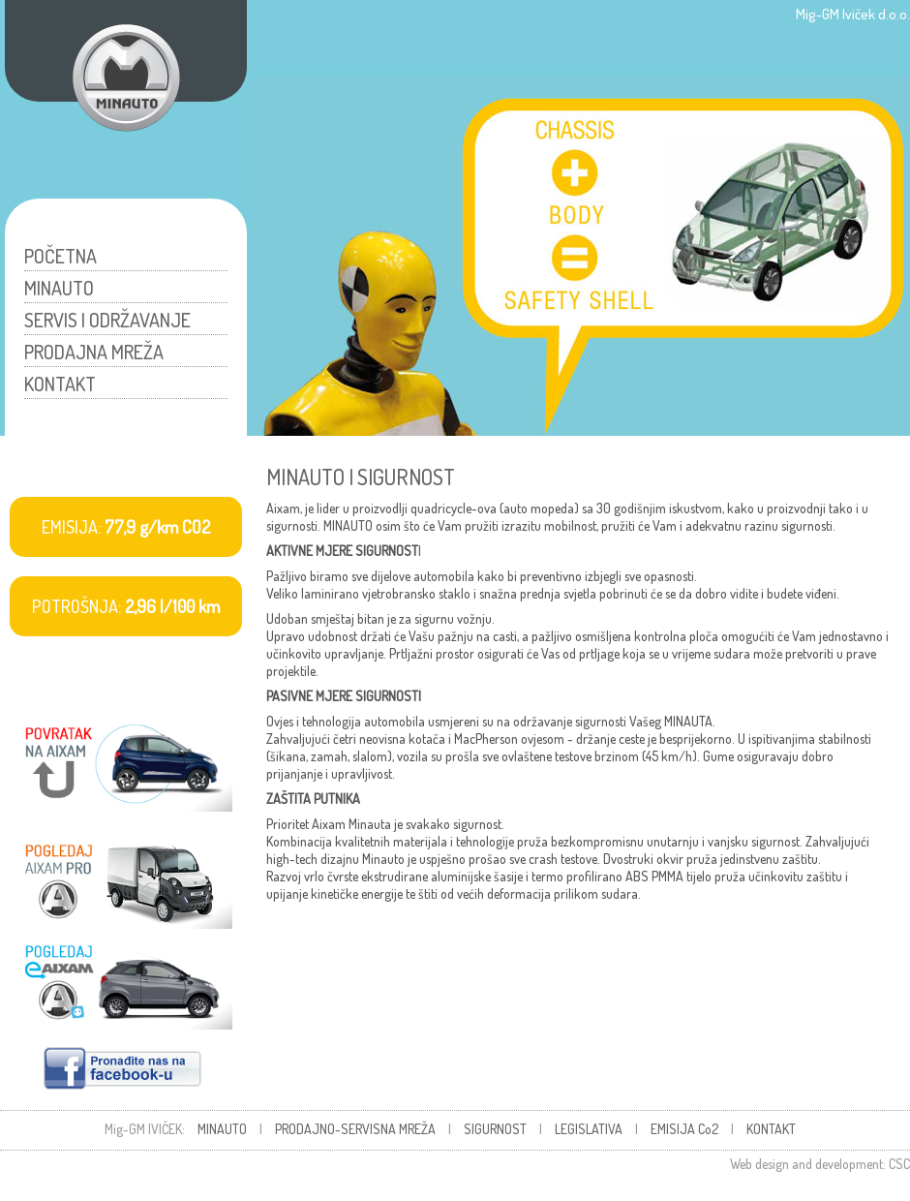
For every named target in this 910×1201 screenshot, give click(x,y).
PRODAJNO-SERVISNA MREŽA (355, 1129)
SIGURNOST (495, 1129)
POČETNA (60, 255)
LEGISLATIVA (588, 1129)
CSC (899, 1163)
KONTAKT (60, 383)
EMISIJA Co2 (684, 1129)
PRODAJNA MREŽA (94, 351)
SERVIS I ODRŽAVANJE (107, 319)
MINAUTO (59, 287)
